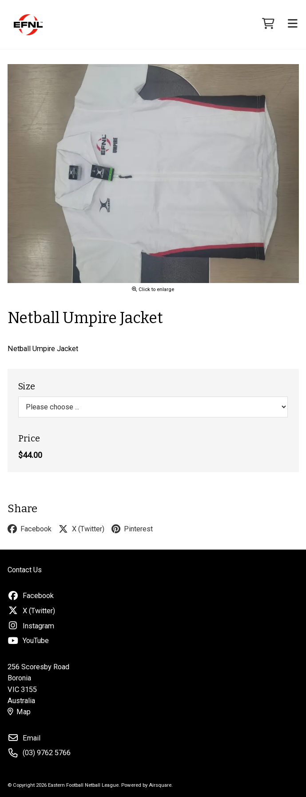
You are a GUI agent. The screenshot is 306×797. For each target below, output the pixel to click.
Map (19, 712)
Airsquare (160, 785)
